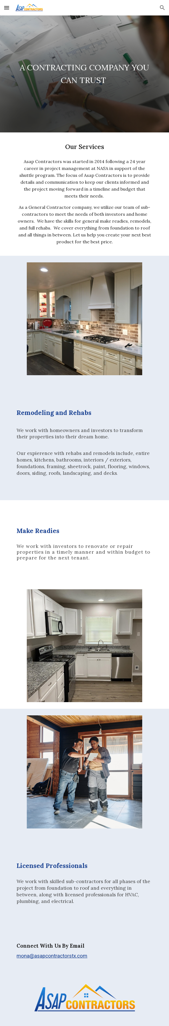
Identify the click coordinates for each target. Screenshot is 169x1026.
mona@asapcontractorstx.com (52, 956)
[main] (84, 74)
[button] (6, 7)
